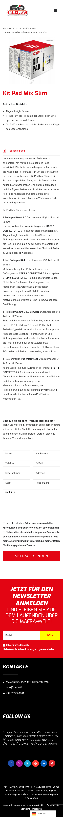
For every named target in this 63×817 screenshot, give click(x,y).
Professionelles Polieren (17, 32)
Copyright (25, 809)
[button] (55, 10)
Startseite (7, 28)
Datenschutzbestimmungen (32, 536)
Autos (33, 28)
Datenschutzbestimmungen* (22, 649)
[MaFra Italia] (17, 10)
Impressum (37, 809)
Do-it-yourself (21, 28)
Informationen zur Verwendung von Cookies (24, 805)
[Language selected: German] (43, 813)
